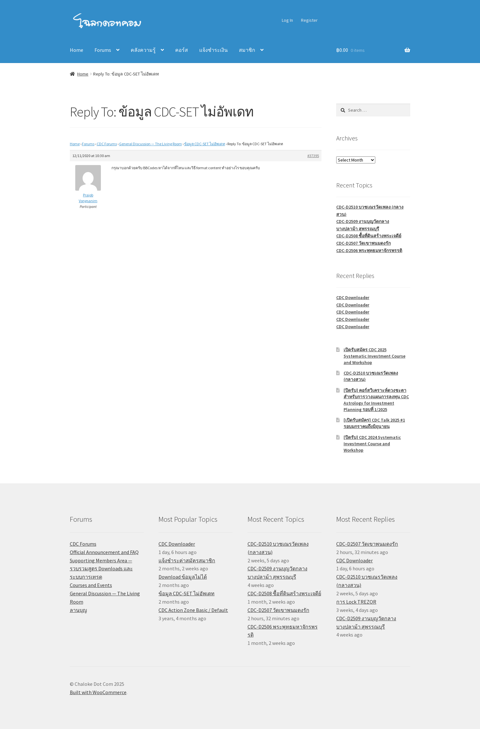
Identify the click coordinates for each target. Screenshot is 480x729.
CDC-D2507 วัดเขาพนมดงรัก (363, 243)
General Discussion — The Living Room (150, 143)
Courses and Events (91, 585)
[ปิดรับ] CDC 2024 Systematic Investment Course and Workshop (372, 443)
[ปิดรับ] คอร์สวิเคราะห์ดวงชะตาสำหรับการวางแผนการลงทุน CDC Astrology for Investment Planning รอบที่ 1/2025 (376, 399)
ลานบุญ (78, 610)
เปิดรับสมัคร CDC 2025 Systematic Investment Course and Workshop (374, 356)
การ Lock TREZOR (356, 601)
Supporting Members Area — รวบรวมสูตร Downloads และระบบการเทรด (101, 568)
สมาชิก (247, 50)
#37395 (313, 155)
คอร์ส (181, 50)
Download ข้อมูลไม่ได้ (183, 577)
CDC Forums (107, 143)
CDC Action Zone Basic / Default (193, 610)
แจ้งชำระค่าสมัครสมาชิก (187, 560)
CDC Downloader (352, 297)
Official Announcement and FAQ (104, 552)
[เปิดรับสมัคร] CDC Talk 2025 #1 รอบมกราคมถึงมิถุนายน (374, 423)
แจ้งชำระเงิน (213, 50)
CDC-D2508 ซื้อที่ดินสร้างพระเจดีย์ (368, 236)
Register (309, 20)
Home (76, 50)
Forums (102, 50)
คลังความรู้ (143, 50)
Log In (287, 20)
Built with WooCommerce (98, 692)
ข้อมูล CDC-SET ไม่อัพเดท (204, 143)
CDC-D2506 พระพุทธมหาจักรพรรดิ (369, 250)
